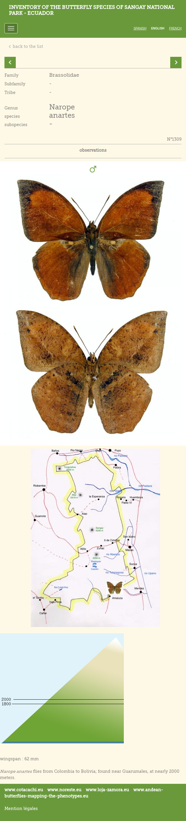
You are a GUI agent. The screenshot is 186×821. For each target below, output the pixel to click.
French (175, 28)
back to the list (25, 46)
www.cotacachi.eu (23, 789)
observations (93, 150)
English (157, 28)
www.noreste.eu (64, 789)
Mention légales (21, 808)
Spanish (140, 28)
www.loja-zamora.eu (107, 789)
